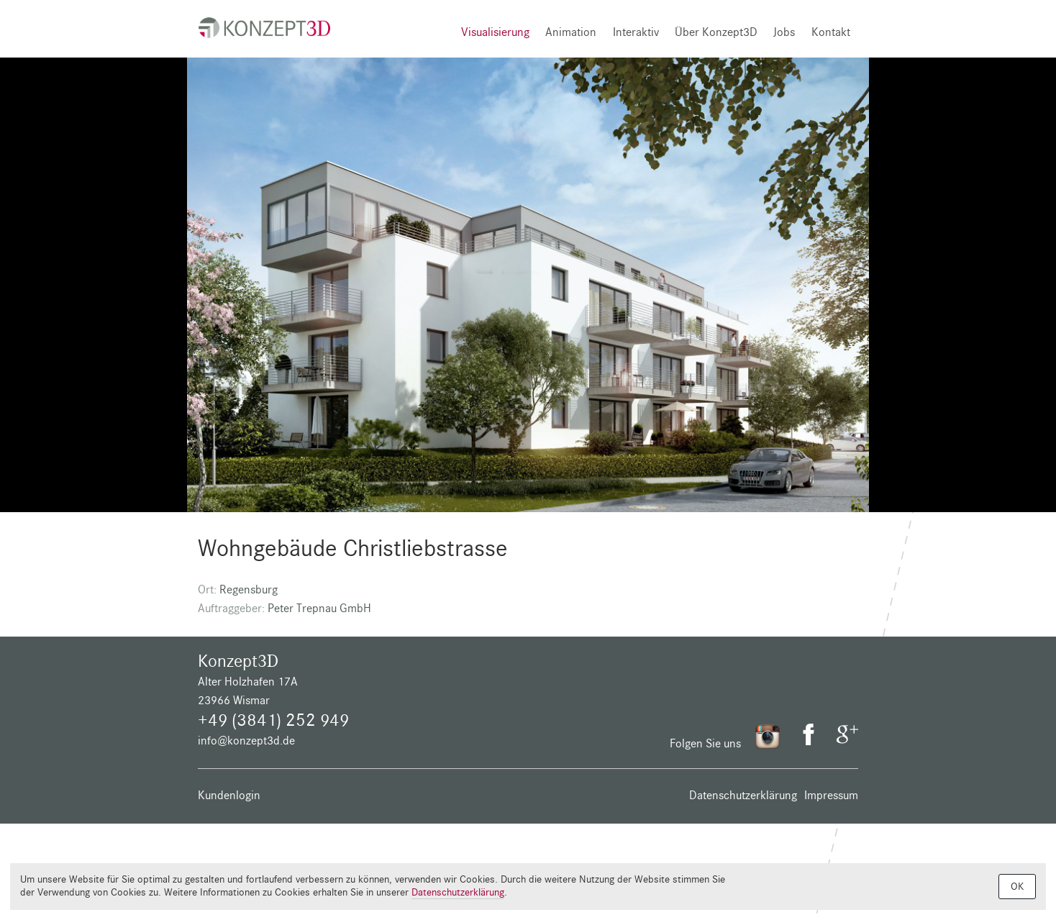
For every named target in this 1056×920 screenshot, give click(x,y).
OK (1017, 886)
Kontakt (830, 32)
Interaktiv (636, 32)
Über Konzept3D (716, 32)
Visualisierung (495, 32)
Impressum (831, 795)
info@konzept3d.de (246, 740)
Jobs (784, 32)
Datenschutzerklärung (743, 795)
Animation (570, 32)
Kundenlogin (229, 795)
